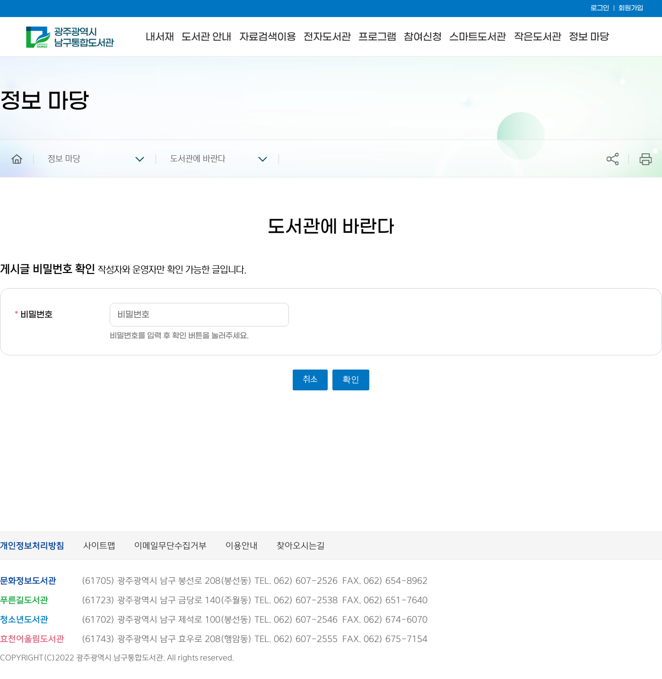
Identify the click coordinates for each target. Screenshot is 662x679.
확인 (350, 379)
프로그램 (377, 37)
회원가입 (630, 8)
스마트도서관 (477, 37)
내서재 (160, 37)
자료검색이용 (267, 37)
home (10, 144)
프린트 (645, 158)
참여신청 (423, 37)
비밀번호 (33, 315)
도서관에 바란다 (198, 159)
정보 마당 (589, 37)
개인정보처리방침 (32, 546)
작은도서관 (537, 37)
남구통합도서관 (39, 30)
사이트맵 (99, 546)
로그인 (600, 8)
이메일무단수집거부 (170, 546)
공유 (612, 158)
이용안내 (242, 546)
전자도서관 (327, 37)
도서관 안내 (206, 37)
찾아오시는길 (301, 546)
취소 (310, 379)
